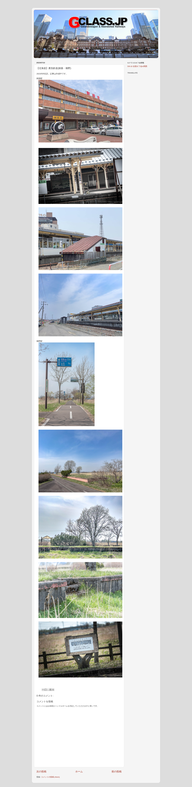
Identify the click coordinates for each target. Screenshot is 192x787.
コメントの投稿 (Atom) (50, 777)
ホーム (79, 771)
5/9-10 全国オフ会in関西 (137, 66)
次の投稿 (41, 771)
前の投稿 (117, 771)
